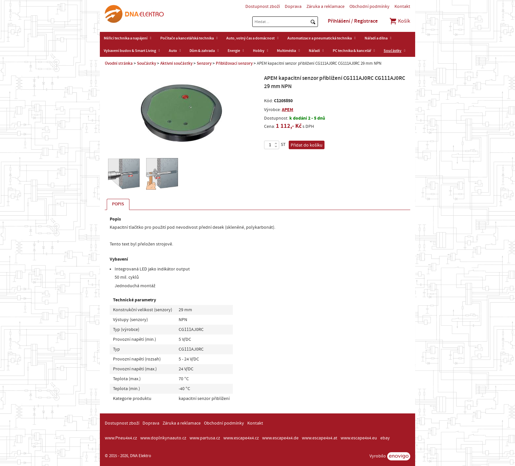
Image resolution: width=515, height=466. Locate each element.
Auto (173, 50)
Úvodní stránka (119, 63)
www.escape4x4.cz (241, 438)
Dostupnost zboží (262, 6)
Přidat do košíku (307, 145)
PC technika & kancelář (352, 50)
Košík (399, 21)
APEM (287, 109)
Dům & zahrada (202, 50)
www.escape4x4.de (280, 438)
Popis (118, 204)
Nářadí (314, 50)
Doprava (293, 6)
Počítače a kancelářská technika (187, 38)
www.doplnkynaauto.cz (163, 438)
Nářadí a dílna (376, 38)
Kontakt (402, 6)
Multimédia (286, 50)
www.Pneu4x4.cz (121, 438)
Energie (234, 50)
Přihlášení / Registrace (353, 21)
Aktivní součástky (176, 63)
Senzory (204, 63)
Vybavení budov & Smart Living (130, 50)
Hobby (258, 50)
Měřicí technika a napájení (125, 38)
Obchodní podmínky (369, 6)
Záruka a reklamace (325, 6)
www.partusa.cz (205, 438)
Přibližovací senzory (234, 63)
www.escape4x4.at (319, 438)
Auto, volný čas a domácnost (250, 38)
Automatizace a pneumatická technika (319, 38)
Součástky (392, 50)
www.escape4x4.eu (359, 438)
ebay (385, 438)
